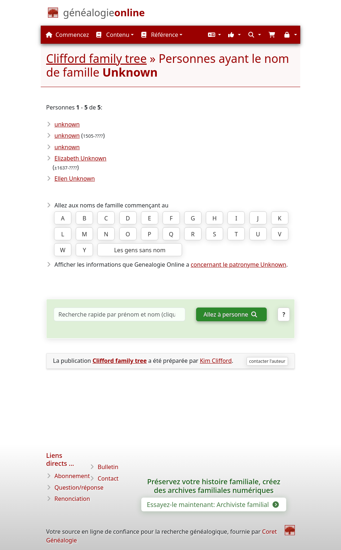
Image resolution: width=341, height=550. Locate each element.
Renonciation (72, 499)
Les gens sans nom (139, 250)
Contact (108, 478)
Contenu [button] (112, 35)
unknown (67, 124)
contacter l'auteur (267, 361)
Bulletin (108, 467)
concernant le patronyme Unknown (238, 264)
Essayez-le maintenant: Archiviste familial (212, 504)
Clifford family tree (96, 58)
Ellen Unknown (74, 178)
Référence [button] (159, 35)
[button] (214, 34)
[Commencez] (104, 14)
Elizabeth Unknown (80, 158)
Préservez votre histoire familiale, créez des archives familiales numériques (213, 486)
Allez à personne (230, 314)
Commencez (67, 35)
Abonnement (72, 476)
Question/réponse (78, 487)
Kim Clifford (215, 361)
